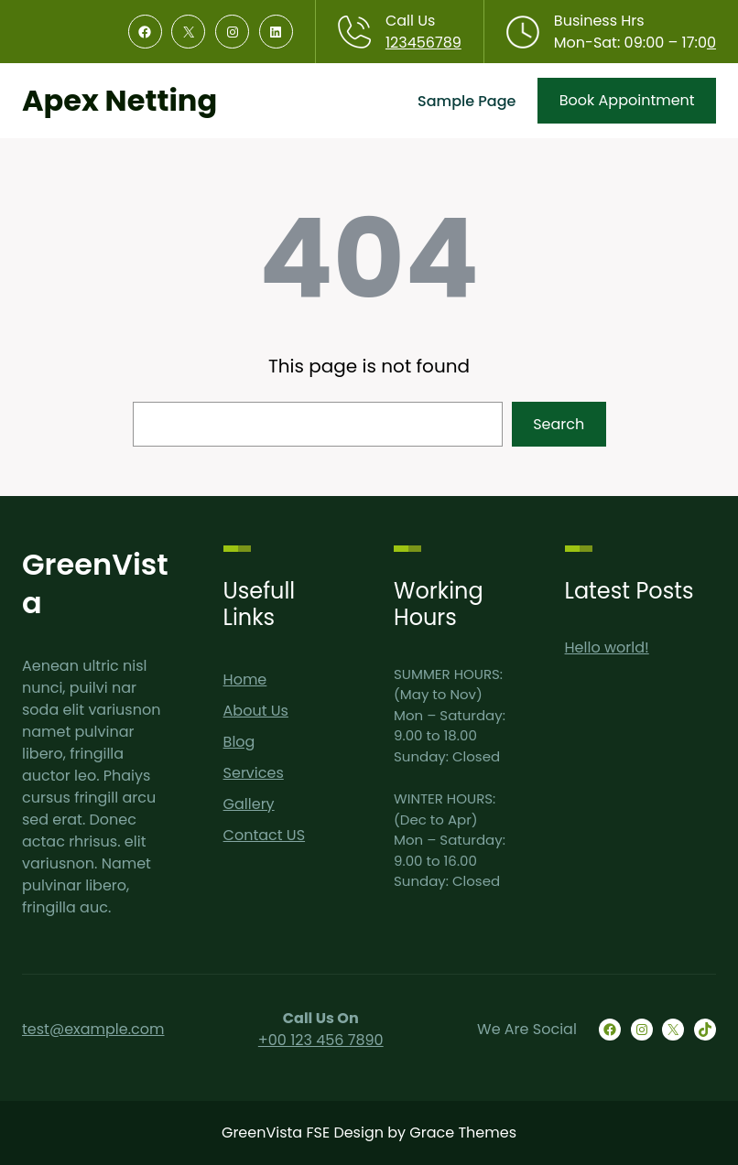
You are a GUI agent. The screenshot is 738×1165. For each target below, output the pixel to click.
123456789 (423, 42)
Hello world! (607, 648)
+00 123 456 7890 (321, 1040)
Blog (239, 741)
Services (253, 772)
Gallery (249, 803)
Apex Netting (119, 100)
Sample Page (467, 101)
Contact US (264, 835)
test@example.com (93, 1029)
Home (245, 679)
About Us (255, 710)
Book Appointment (627, 100)
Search (558, 424)
